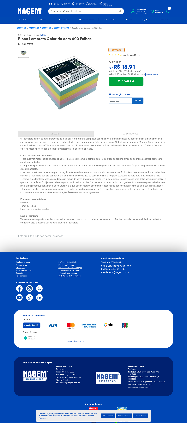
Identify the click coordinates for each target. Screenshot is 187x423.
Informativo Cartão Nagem (66, 270)
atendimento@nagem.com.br (110, 272)
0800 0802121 (112, 262)
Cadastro (19, 273)
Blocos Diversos (61, 28)
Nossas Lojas (21, 265)
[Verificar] (120, 385)
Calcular (138, 100)
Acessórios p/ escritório (40, 28)
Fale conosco (21, 276)
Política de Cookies (63, 265)
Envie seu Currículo (23, 270)
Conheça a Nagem (23, 262)
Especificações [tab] (131, 134)
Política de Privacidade (65, 262)
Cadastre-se (143, 13)
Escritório (21, 28)
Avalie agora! (129, 55)
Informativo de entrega (65, 273)
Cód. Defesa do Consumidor (67, 276)
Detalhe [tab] (56, 134)
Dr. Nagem (20, 268)
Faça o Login (141, 11)
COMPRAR (126, 81)
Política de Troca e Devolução (68, 268)
